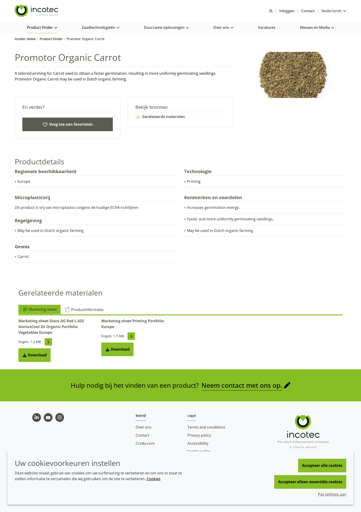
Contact (142, 435)
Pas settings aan (332, 494)
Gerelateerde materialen (160, 117)
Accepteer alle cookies (322, 465)
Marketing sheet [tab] (39, 309)
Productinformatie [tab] (83, 310)
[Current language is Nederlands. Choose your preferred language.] (333, 11)
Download (34, 355)
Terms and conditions (206, 427)
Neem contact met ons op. (241, 385)
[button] (42, 27)
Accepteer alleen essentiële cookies (310, 481)
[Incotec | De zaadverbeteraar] (37, 11)
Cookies (153, 478)
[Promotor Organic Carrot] (67, 125)
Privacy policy (199, 435)
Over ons (143, 427)
